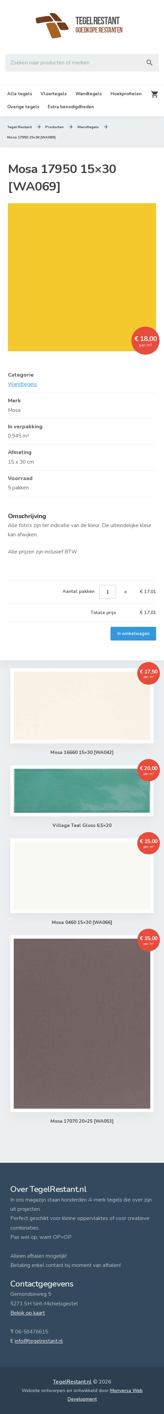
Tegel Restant (19, 127)
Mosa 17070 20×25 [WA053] (82, 1121)
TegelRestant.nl (72, 1381)
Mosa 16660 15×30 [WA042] (82, 752)
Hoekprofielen (126, 94)
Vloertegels (53, 94)
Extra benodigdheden (71, 107)
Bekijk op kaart (27, 1312)
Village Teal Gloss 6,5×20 (82, 825)
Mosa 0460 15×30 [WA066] (82, 922)
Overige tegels (23, 107)
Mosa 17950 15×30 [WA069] (31, 137)
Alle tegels (19, 94)
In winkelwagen (133, 634)
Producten (55, 127)
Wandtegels (88, 94)
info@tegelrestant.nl (39, 1341)
